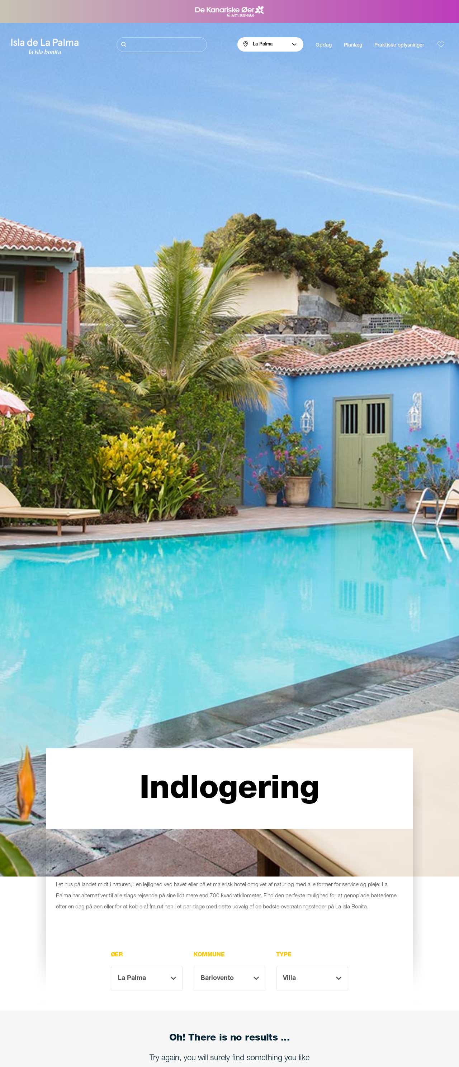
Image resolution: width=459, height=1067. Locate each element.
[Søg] (162, 44)
